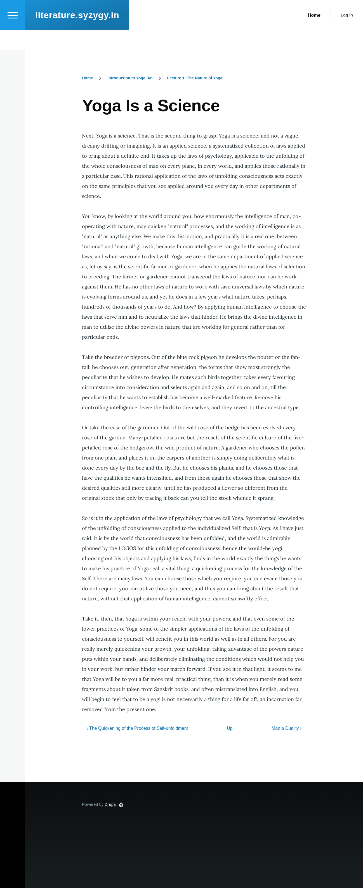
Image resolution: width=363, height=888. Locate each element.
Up (229, 728)
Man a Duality (287, 728)
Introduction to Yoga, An (130, 78)
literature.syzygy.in (77, 35)
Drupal (111, 804)
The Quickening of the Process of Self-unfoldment (137, 728)
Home (87, 78)
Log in (347, 35)
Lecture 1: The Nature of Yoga (194, 78)
